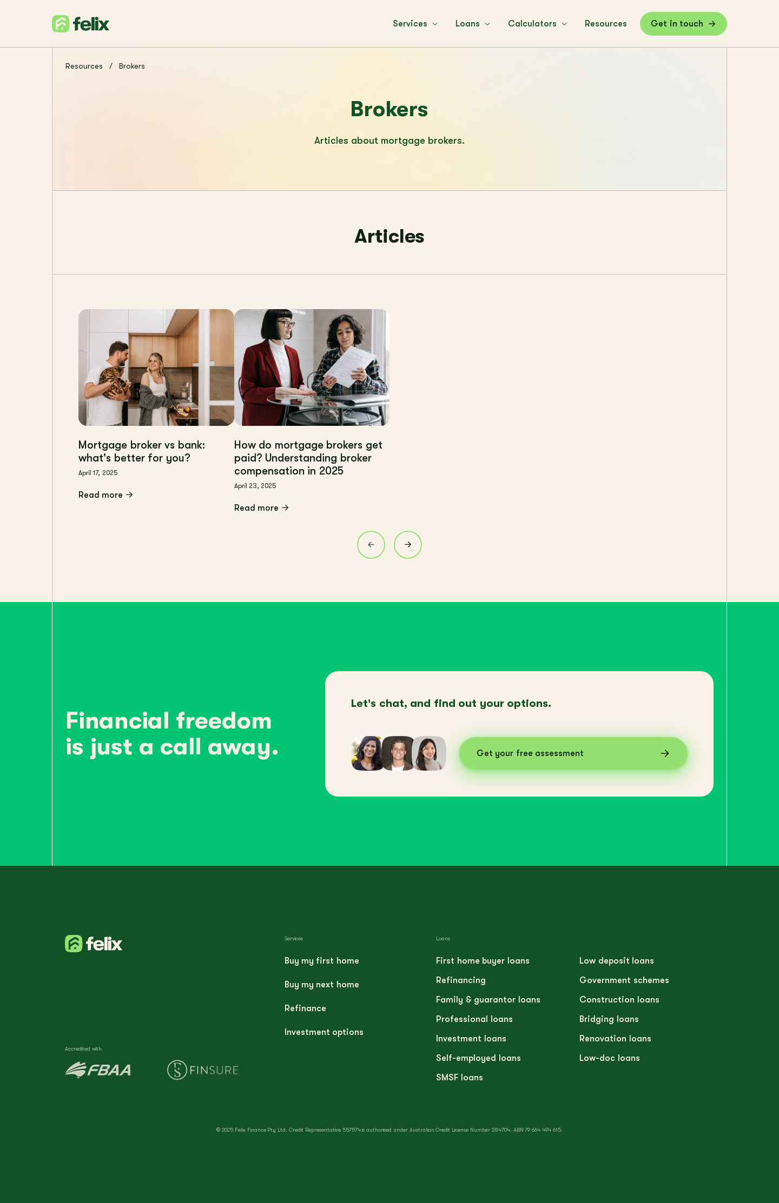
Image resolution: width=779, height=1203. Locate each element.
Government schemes (624, 980)
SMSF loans (459, 1077)
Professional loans (474, 1019)
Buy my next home (322, 985)
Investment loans (471, 1039)
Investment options (324, 1032)
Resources (84, 66)
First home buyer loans (482, 961)
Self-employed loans (478, 1058)
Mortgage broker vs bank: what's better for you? (141, 451)
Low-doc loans (609, 1058)
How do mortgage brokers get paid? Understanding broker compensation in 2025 (308, 458)
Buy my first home (322, 961)
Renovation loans (615, 1039)
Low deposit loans (616, 961)
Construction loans (619, 1000)
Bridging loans (608, 1019)
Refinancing (461, 980)
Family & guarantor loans (488, 1000)
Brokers (132, 66)
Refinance (305, 1008)
